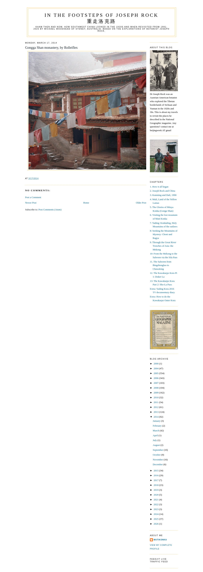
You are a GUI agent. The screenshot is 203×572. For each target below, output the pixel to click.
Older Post (141, 202)
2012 (156, 407)
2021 (156, 499)
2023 (156, 509)
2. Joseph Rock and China (162, 190)
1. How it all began (159, 186)
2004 (156, 368)
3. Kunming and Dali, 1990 (163, 195)
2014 (156, 416)
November (158, 459)
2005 (156, 373)
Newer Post (30, 202)
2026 (156, 523)
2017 (156, 480)
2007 (156, 383)
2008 (156, 387)
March (156, 430)
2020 (156, 494)
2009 (156, 392)
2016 (156, 475)
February (157, 425)
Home (86, 202)
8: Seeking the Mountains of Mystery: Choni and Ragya (163, 234)
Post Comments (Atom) (50, 209)
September (158, 449)
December (158, 464)
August (157, 445)
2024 (156, 514)
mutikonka (160, 540)
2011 (156, 402)
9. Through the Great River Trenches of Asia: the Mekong (163, 246)
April (156, 435)
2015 (156, 470)
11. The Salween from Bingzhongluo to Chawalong (160, 265)
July (155, 440)
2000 (156, 363)
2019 (156, 489)
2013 (156, 412)
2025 (156, 518)
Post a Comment (33, 197)
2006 (156, 378)
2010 (156, 397)
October (157, 454)
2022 (156, 504)
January (157, 420)
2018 (156, 485)
